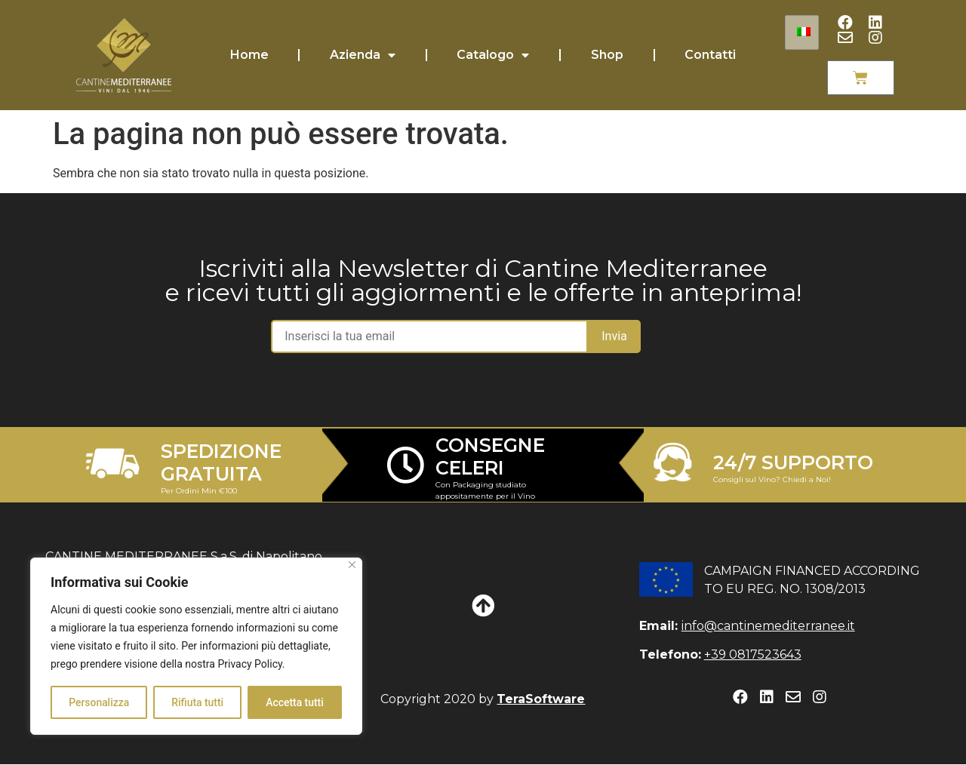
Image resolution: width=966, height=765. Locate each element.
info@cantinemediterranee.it (768, 626)
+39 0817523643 (752, 654)
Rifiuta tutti (197, 702)
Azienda (362, 55)
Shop (607, 55)
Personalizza (99, 702)
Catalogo (493, 55)
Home (249, 55)
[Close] (352, 565)
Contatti (710, 55)
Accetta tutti (295, 702)
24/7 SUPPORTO (793, 462)
